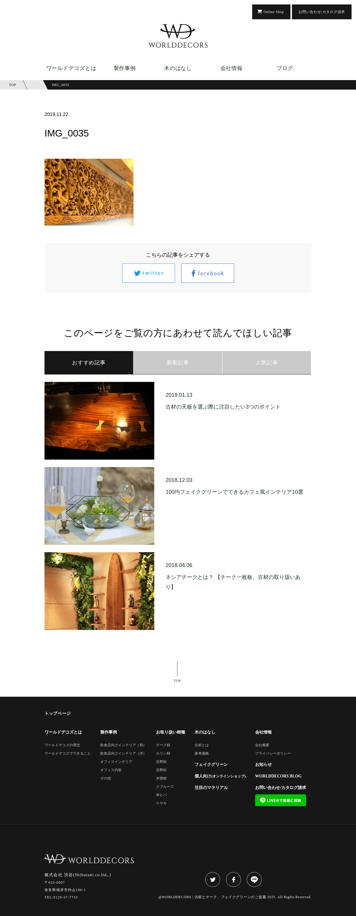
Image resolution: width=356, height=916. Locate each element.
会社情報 (231, 68)
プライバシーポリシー (273, 753)
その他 (105, 778)
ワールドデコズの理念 (62, 745)
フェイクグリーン (211, 765)
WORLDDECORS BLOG (278, 776)
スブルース (165, 787)
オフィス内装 (111, 770)
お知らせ (263, 765)
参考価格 (202, 753)
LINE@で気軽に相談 (280, 800)
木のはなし (178, 68)
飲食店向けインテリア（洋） (123, 753)
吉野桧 (161, 762)
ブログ (284, 68)
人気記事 (267, 363)
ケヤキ (161, 803)
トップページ (57, 714)
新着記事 (178, 363)
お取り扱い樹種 (170, 732)
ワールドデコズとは (71, 68)
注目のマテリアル (211, 788)
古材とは (202, 745)
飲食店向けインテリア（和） (123, 745)
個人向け (220, 776)
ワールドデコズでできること (67, 753)
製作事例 (125, 68)
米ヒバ (161, 795)
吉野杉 (161, 770)
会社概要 (262, 745)
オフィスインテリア (116, 762)
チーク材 (163, 745)
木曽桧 (161, 778)
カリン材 (163, 753)
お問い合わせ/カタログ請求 (321, 12)
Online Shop (274, 12)
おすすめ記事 (88, 363)
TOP (177, 680)
